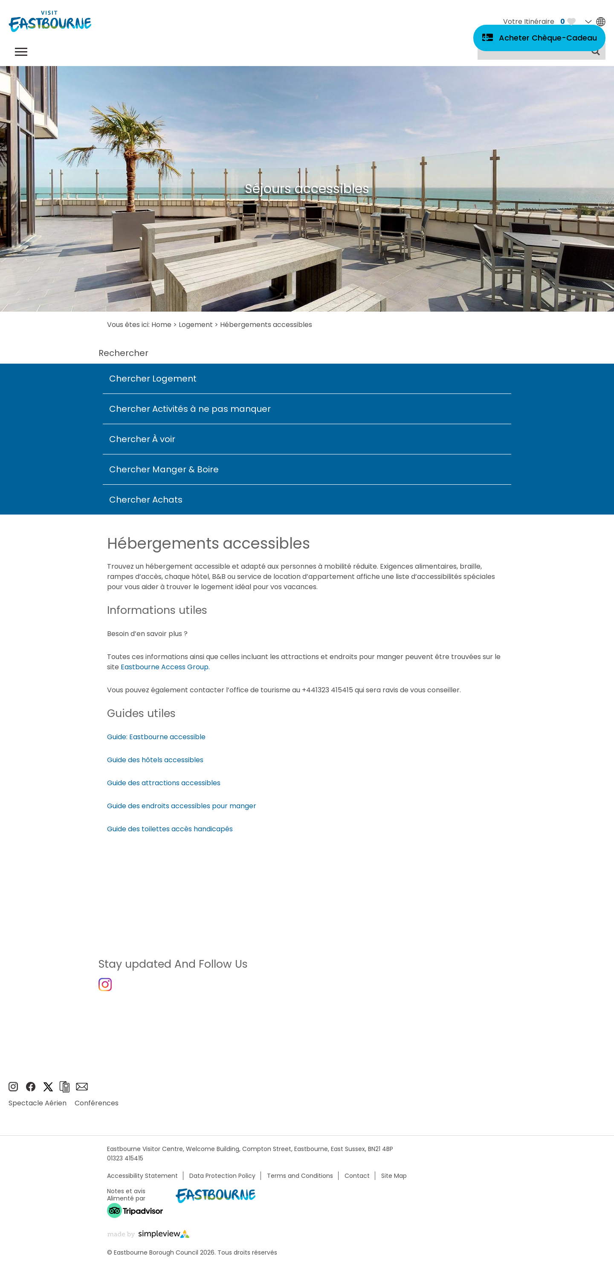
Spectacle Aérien (38, 1106)
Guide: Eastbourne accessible (156, 737)
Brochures (64, 1090)
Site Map (394, 1179)
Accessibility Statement (142, 1179)
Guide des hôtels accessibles (155, 760)
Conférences (97, 1106)
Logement (196, 325)
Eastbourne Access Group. (165, 667)
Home (161, 325)
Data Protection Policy (222, 1179)
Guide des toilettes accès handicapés (170, 829)
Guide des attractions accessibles (163, 783)
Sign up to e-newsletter (82, 1090)
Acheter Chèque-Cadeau (548, 37)
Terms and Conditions (300, 1179)
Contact (357, 1179)
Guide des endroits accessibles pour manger (181, 806)
